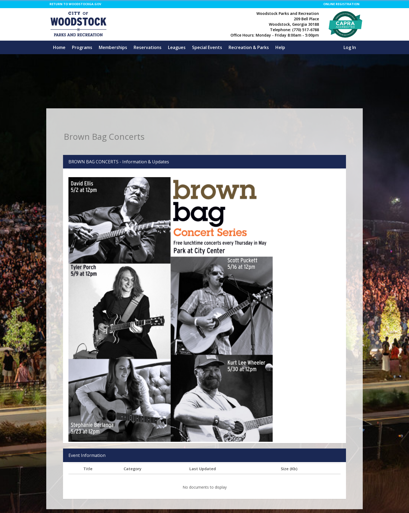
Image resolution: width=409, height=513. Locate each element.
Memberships (113, 47)
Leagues (177, 47)
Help (280, 47)
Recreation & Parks (249, 47)
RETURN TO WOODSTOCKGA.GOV (75, 4)
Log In (350, 47)
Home (59, 47)
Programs (82, 47)
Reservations (147, 47)
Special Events (207, 47)
